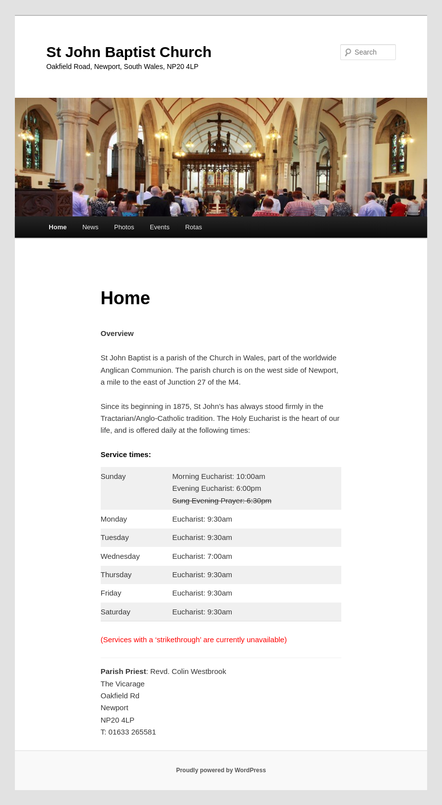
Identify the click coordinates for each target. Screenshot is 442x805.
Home (57, 227)
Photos (124, 227)
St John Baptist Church (128, 52)
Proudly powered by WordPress (221, 770)
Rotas (193, 227)
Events (160, 227)
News (90, 227)
